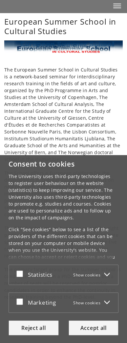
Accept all (93, 328)
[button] (117, 6)
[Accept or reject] (21, 273)
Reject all (33, 328)
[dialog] (63, 249)
